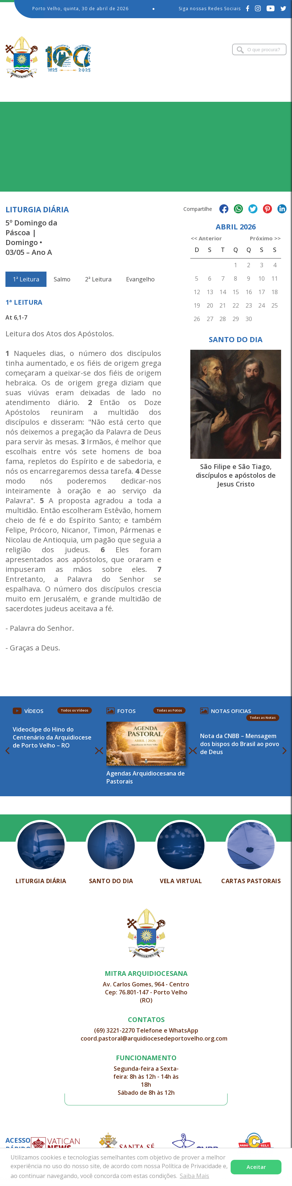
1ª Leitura (26, 279)
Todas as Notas (263, 717)
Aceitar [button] (256, 1166)
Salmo (62, 279)
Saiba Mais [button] (194, 1176)
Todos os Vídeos (74, 710)
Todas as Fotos (169, 710)
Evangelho (140, 279)
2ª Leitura (98, 279)
